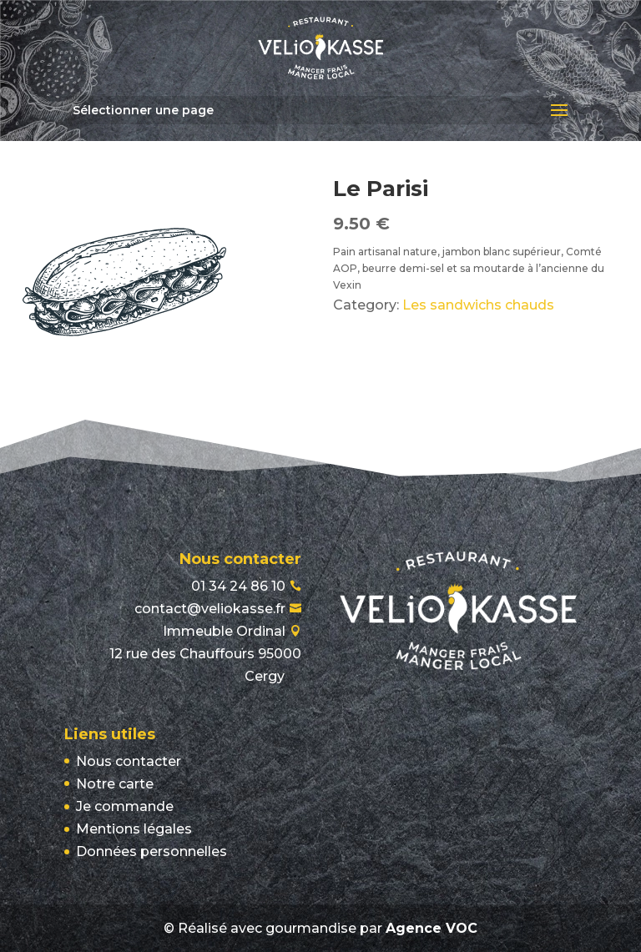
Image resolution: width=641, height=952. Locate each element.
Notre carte (115, 784)
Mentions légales (134, 829)
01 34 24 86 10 (238, 586)
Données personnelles (151, 851)
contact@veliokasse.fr (209, 609)
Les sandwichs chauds (478, 305)
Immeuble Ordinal (205, 653)
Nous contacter (128, 761)
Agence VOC (431, 928)
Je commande (125, 806)
